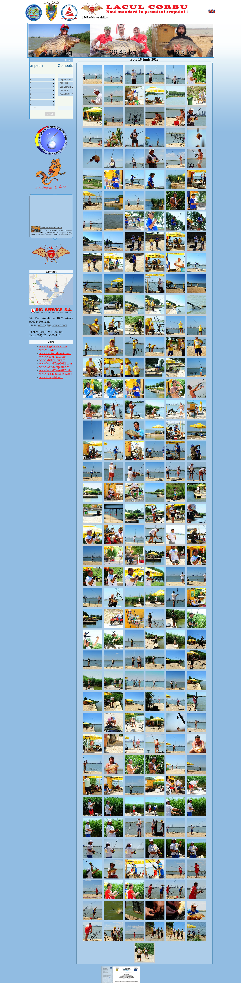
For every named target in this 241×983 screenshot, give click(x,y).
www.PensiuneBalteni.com (55, 373)
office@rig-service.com (52, 325)
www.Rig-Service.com (53, 346)
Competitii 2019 (49, 87)
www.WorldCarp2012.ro (54, 366)
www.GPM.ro (47, 349)
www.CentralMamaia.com (55, 353)
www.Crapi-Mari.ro (51, 377)
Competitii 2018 (49, 90)
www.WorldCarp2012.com (55, 363)
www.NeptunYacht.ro (52, 356)
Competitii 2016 (49, 98)
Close (67, 60)
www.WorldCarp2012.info (55, 370)
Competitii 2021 (49, 79)
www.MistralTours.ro (52, 360)
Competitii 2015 (49, 101)
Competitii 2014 (49, 105)
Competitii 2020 (49, 83)
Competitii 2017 (49, 94)
